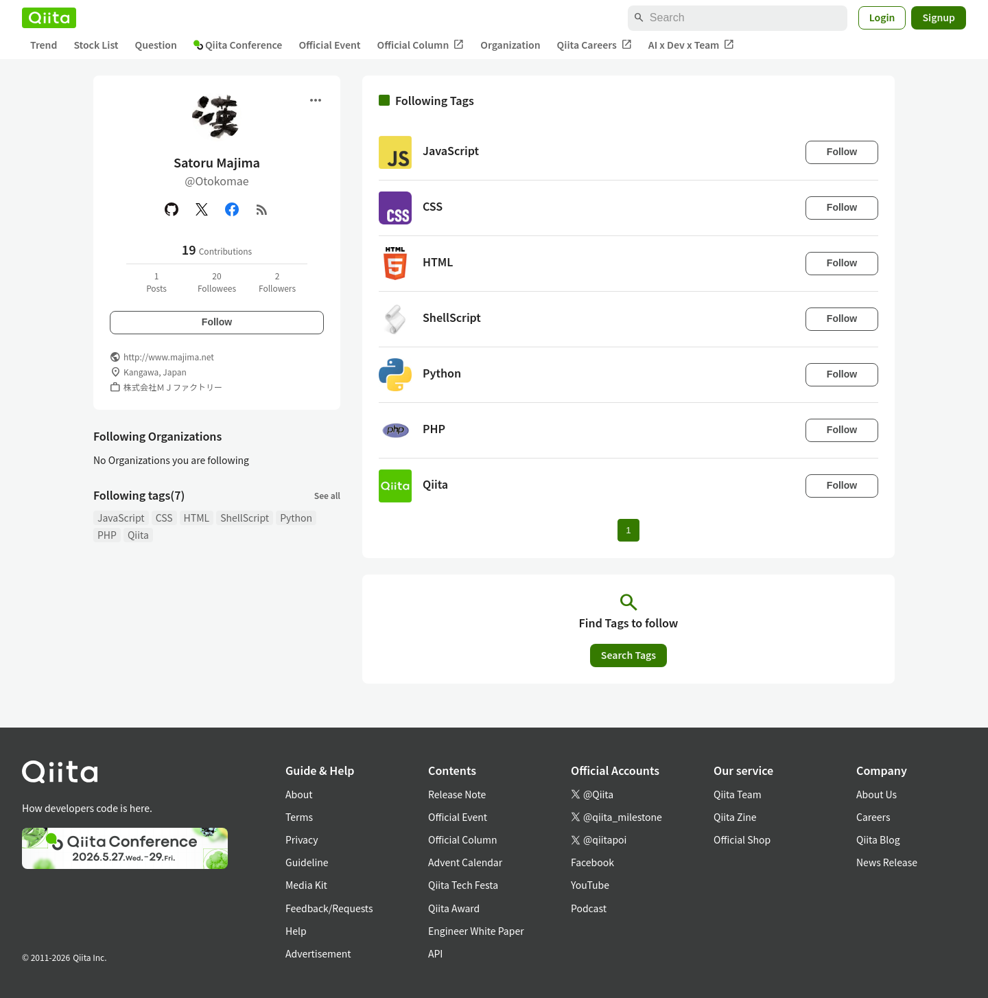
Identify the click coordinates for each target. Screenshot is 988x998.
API (435, 953)
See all (327, 495)
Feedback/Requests (329, 908)
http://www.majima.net (169, 356)
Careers (873, 817)
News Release (886, 862)
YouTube (590, 885)
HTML (197, 517)
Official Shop (742, 839)
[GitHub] (171, 209)
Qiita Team (738, 794)
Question (156, 44)
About (298, 794)
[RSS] (262, 209)
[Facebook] (232, 209)
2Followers (277, 282)
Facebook (592, 862)
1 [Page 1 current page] (628, 530)
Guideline (307, 862)
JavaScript (121, 517)
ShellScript (244, 517)
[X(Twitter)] (202, 209)
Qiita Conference (238, 44)
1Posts (156, 282)
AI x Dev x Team (691, 45)
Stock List (95, 44)
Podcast (589, 908)
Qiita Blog (878, 839)
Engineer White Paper (476, 931)
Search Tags (628, 655)
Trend (43, 44)
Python (296, 517)
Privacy (301, 839)
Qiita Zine (735, 817)
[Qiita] (49, 18)
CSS (164, 517)
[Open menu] (315, 100)
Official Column (420, 45)
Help (296, 931)
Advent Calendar (465, 862)
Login (882, 17)
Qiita (138, 535)
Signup (938, 17)
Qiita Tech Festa (463, 885)
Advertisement (318, 953)
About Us (876, 794)
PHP (107, 535)
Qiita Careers (594, 45)
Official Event (329, 44)
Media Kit (306, 885)
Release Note (457, 794)
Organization (510, 44)
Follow (217, 321)
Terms (299, 817)
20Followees (217, 282)
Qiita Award (454, 908)
